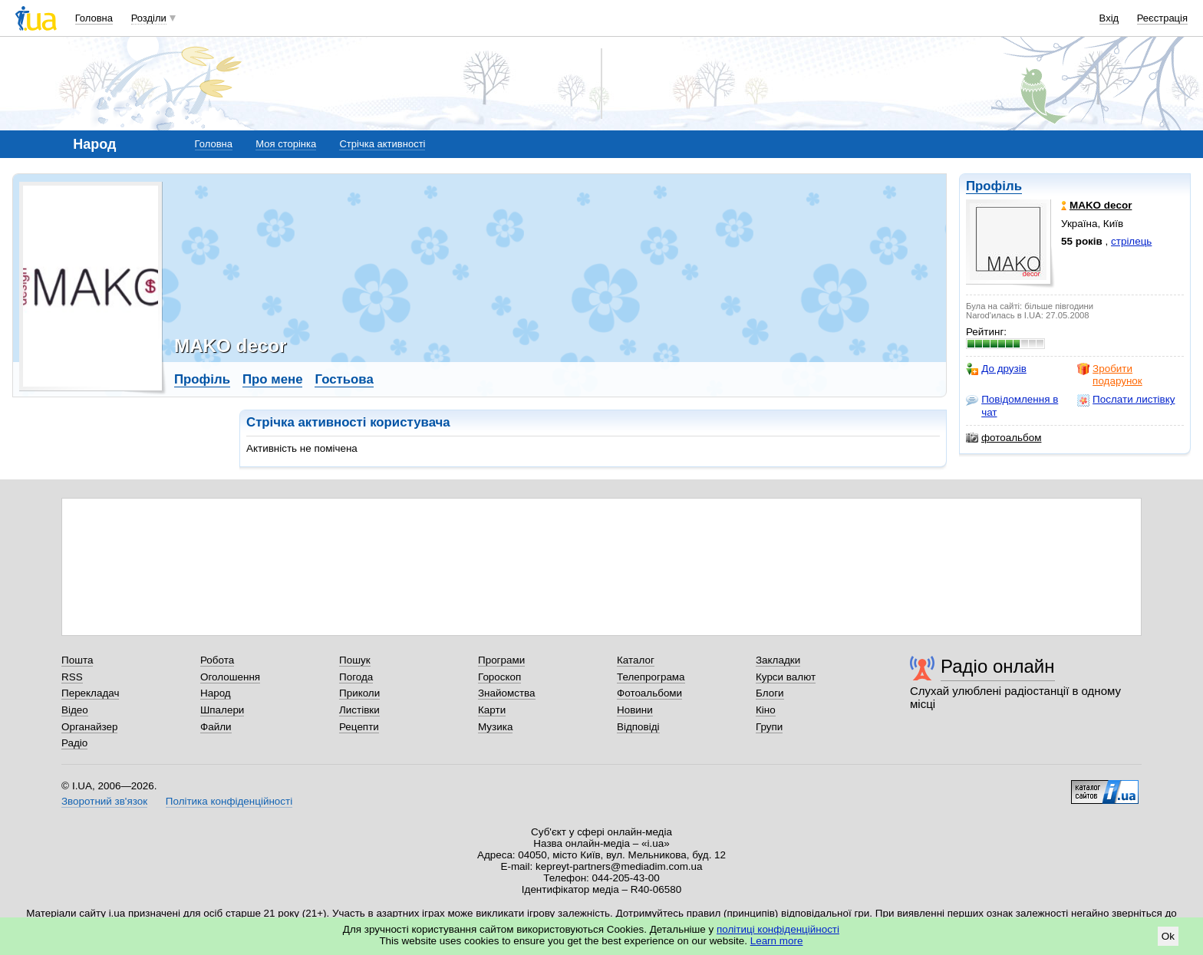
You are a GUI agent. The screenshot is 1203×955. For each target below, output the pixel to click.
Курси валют (786, 677)
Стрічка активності (382, 144)
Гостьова (344, 379)
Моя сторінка (285, 144)
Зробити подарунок (1109, 375)
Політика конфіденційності (229, 801)
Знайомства (507, 693)
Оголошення (230, 677)
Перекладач (90, 693)
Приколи (359, 693)
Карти (492, 710)
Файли (216, 727)
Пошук (355, 660)
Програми (501, 660)
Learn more (776, 941)
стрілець (1131, 241)
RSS (72, 677)
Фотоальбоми (649, 693)
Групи (769, 727)
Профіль (994, 186)
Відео (74, 710)
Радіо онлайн (998, 666)
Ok (1168, 936)
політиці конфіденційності (778, 929)
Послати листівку (1126, 400)
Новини (635, 710)
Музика (495, 727)
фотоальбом (1003, 438)
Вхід (1109, 18)
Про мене (272, 379)
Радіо (74, 743)
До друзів (996, 369)
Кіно (766, 710)
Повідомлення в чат (1012, 405)
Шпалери (222, 710)
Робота (217, 660)
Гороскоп (499, 677)
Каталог (635, 660)
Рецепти (359, 727)
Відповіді (638, 727)
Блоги (770, 693)
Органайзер (89, 727)
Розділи (148, 18)
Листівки (359, 710)
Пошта (77, 660)
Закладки (778, 660)
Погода (356, 677)
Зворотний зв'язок (104, 801)
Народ (215, 693)
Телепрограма (651, 677)
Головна (94, 18)
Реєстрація (1162, 18)
